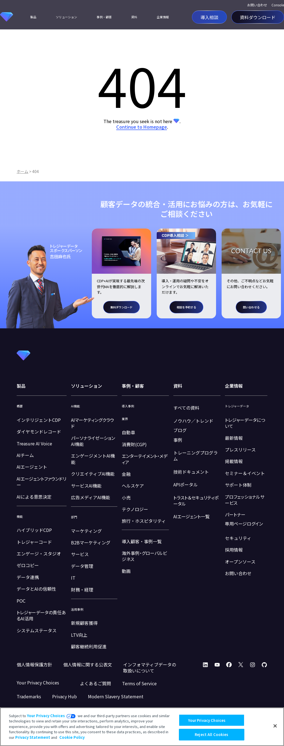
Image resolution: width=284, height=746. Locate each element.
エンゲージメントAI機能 (93, 458)
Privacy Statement (32, 737)
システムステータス (37, 630)
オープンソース (240, 561)
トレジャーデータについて (245, 423)
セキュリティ (238, 538)
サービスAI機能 (86, 485)
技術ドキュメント (191, 471)
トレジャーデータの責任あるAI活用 (41, 615)
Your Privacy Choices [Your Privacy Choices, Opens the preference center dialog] (207, 720)
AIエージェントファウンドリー (41, 481)
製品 (33, 17)
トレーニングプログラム (195, 455)
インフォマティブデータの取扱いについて (149, 667)
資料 (134, 17)
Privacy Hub (64, 696)
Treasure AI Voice (34, 443)
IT (73, 577)
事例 (177, 440)
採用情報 (234, 549)
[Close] (275, 726)
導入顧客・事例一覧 (142, 541)
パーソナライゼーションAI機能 (93, 441)
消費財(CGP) (134, 444)
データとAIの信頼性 (36, 588)
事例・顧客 (104, 17)
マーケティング (86, 530)
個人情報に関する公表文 (87, 664)
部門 (74, 517)
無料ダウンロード (121, 307)
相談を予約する (186, 307)
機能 (20, 516)
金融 (126, 474)
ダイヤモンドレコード (39, 431)
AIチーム (25, 455)
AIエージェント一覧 (191, 516)
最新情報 (234, 438)
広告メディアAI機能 (90, 497)
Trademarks (29, 696)
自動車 (128, 432)
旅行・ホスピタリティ (144, 520)
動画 (126, 571)
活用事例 (77, 609)
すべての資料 (186, 407)
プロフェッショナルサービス (244, 499)
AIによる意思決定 (34, 496)
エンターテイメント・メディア (145, 459)
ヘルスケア (133, 485)
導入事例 (128, 406)
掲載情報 (234, 461)
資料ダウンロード (257, 17)
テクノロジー (135, 509)
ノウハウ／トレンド (193, 420)
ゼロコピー (28, 565)
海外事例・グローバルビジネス (144, 556)
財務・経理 (82, 589)
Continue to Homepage (141, 126)
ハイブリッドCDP (34, 530)
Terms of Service (139, 683)
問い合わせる (251, 307)
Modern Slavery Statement (115, 696)
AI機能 (75, 406)
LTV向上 (79, 634)
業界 (125, 419)
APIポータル (185, 484)
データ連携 (28, 577)
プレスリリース (240, 449)
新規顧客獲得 (84, 623)
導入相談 (209, 17)
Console (278, 4)
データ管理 (82, 566)
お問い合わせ (257, 4)
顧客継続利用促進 (88, 646)
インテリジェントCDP (39, 420)
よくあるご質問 (95, 683)
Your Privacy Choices (46, 715)
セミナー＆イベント (245, 473)
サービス (80, 554)
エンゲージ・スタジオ (39, 553)
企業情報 (163, 17)
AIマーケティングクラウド (92, 423)
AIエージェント (32, 466)
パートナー (235, 514)
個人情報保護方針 (34, 664)
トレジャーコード (34, 542)
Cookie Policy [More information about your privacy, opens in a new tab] (72, 737)
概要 (20, 406)
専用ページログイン (244, 523)
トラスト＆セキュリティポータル (196, 500)
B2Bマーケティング (90, 542)
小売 (126, 497)
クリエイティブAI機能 (93, 473)
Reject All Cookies (211, 734)
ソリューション (66, 17)
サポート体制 (238, 484)
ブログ (180, 430)
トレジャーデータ (237, 406)
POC (21, 600)
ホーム (22, 171)
